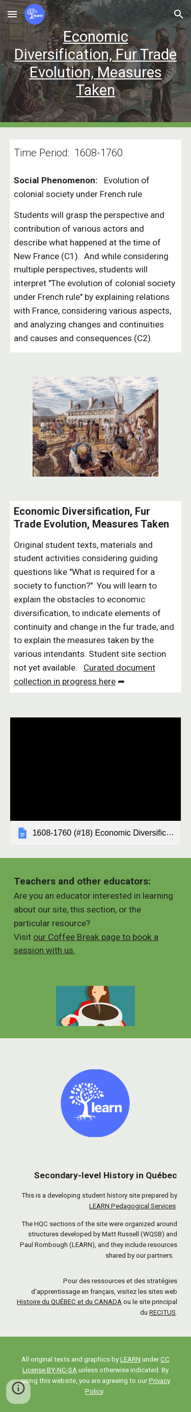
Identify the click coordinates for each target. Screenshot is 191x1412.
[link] (96, 781)
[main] (96, 64)
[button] (12, 14)
